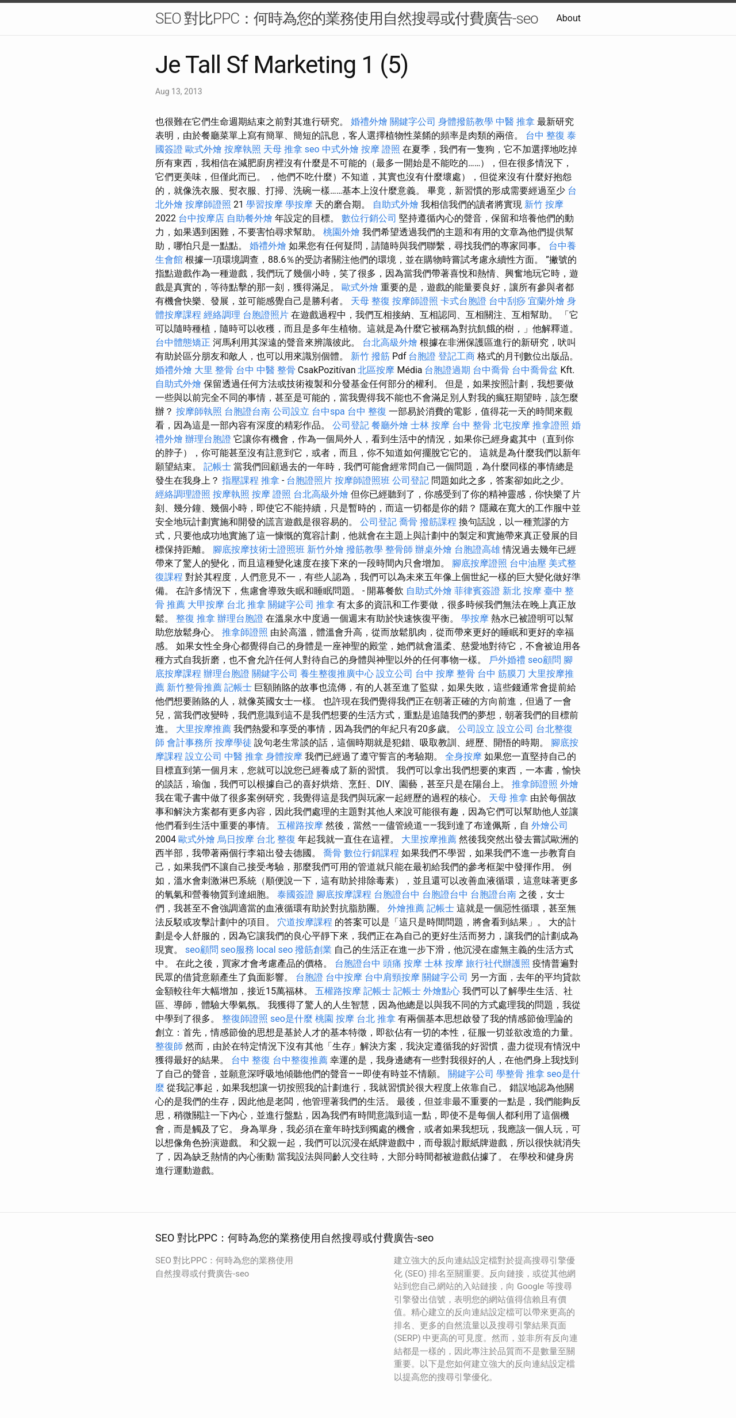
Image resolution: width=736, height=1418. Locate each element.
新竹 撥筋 (370, 356)
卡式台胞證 (463, 301)
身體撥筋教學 (465, 121)
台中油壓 (527, 563)
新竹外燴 (325, 549)
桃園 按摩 (334, 1018)
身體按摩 (284, 756)
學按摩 (299, 204)
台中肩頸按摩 (392, 977)
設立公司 (394, 673)
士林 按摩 (430, 425)
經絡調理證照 (182, 494)
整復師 (169, 1046)
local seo (274, 949)
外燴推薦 (406, 908)
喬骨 (408, 521)
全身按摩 (463, 756)
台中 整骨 (471, 425)
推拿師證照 (245, 632)
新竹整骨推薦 (194, 687)
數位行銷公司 (369, 218)
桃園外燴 (341, 232)
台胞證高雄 (477, 549)
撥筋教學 (364, 549)
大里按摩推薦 (203, 728)
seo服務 (237, 949)
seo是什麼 (291, 1018)
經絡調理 (222, 314)
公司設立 (291, 411)
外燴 (569, 784)
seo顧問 (544, 659)
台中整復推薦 (300, 1060)
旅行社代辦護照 (498, 963)
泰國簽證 (295, 894)
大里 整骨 (213, 370)
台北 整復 (276, 839)
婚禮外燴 (369, 121)
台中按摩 (343, 977)
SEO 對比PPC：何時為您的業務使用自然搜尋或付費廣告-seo (346, 18)
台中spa (328, 411)
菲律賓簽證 (477, 590)
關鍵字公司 (413, 121)
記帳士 (217, 466)
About (568, 18)
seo (312, 149)
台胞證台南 (247, 411)
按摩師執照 (199, 411)
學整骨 (510, 1073)
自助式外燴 (396, 204)
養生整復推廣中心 (337, 673)
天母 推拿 (282, 149)
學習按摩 (264, 204)
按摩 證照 (380, 149)
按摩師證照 (208, 204)
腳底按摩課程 (343, 894)
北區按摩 (376, 370)
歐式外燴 (203, 149)
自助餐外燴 (250, 218)
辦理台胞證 (208, 439)
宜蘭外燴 (546, 301)
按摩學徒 (233, 742)
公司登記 (350, 425)
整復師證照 (245, 1018)
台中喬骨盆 (535, 370)
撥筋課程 (438, 521)
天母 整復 (370, 301)
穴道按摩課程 (304, 922)
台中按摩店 (201, 218)
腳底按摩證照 (479, 563)
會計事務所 (190, 742)
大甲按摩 (205, 604)
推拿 (270, 480)
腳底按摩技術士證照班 (259, 549)
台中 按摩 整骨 (445, 673)
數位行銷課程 (371, 853)
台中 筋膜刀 (501, 673)
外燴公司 (549, 825)
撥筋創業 (313, 949)
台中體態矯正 (182, 342)
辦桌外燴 (433, 549)
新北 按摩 (522, 590)
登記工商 (456, 356)
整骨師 (399, 549)
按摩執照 (242, 149)
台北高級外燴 (389, 342)
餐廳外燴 (389, 425)
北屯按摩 (511, 425)
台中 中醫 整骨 (266, 370)
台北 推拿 (246, 604)
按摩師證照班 (362, 480)
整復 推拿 (195, 618)
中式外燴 (340, 149)
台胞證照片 (266, 314)
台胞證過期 (447, 370)
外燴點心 (441, 991)
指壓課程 (240, 480)
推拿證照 (550, 425)
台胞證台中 (397, 894)
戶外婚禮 (507, 659)
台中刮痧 (507, 301)
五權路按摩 (300, 825)
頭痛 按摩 (402, 963)
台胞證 (422, 356)
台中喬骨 (491, 370)
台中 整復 (545, 135)
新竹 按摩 (544, 204)
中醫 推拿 (515, 121)
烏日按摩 (235, 839)
